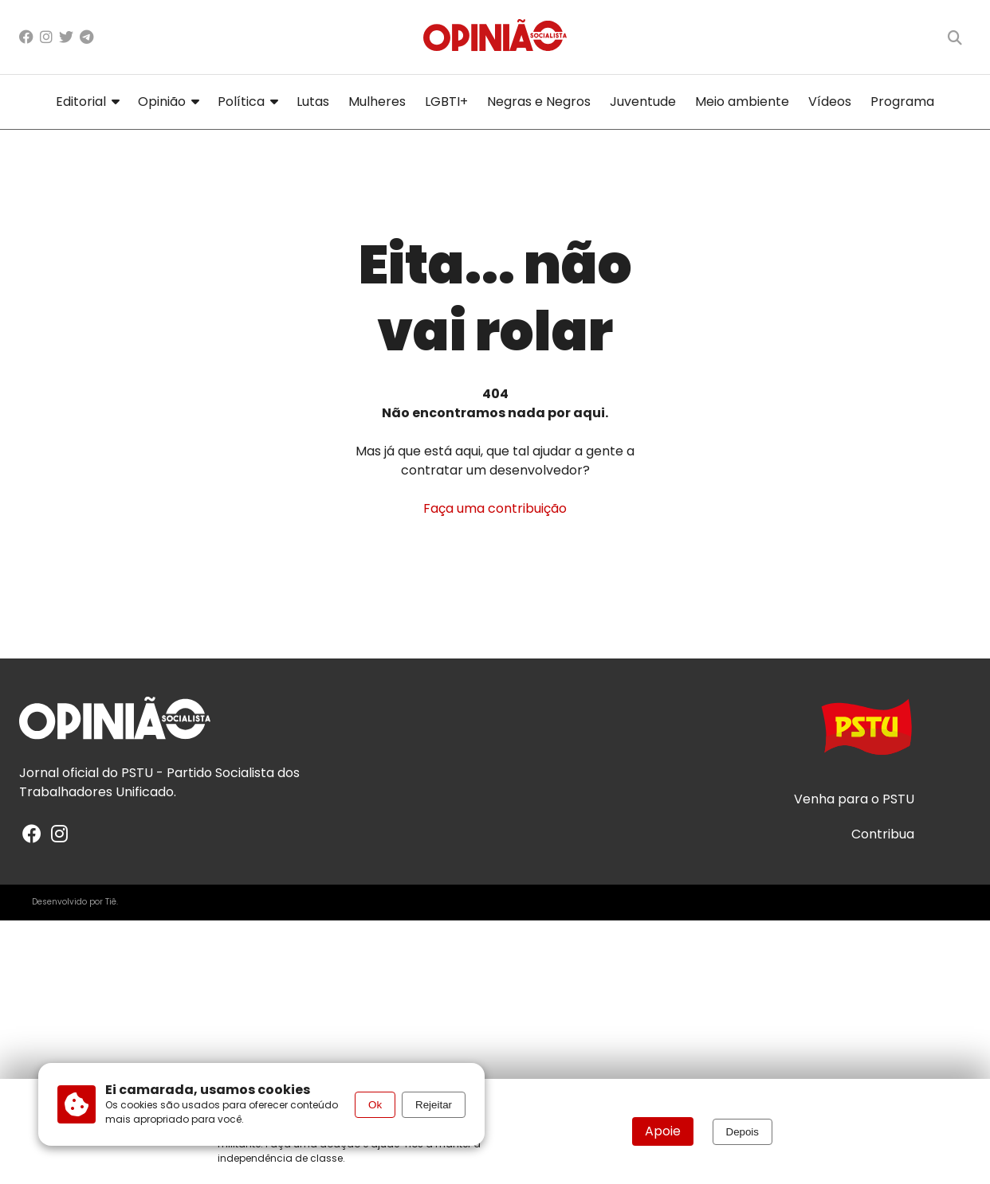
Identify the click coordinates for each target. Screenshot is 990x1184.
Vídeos (829, 101)
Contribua (882, 834)
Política (247, 101)
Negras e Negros (539, 101)
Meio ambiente (742, 101)
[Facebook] (26, 37)
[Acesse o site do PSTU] (866, 734)
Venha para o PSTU (854, 799)
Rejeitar (433, 1105)
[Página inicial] (495, 37)
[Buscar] (955, 37)
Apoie (663, 1131)
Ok (375, 1105)
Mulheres (377, 101)
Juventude (643, 101)
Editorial (87, 101)
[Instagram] (46, 37)
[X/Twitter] (66, 37)
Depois (743, 1132)
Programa (902, 101)
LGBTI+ (446, 101)
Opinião (168, 101)
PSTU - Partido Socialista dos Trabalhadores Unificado (159, 782)
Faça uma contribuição (495, 508)
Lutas (313, 101)
